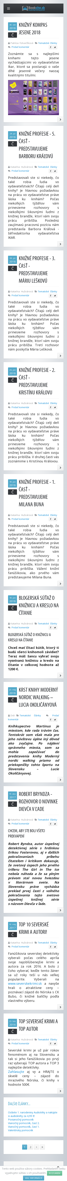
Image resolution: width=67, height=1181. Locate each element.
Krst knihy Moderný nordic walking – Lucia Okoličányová (38, 697)
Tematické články (47, 43)
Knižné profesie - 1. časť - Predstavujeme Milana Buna (37, 493)
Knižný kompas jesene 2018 (33, 28)
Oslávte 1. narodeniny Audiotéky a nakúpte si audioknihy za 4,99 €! (32, 1114)
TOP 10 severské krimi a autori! (34, 928)
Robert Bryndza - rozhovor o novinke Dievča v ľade (38, 801)
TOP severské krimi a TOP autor (38, 1025)
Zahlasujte (16, 1071)
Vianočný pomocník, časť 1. (23, 1126)
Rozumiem (54, 1173)
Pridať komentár (20, 47)
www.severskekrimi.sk (25, 983)
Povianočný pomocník (21, 1119)
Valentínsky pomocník (20, 1130)
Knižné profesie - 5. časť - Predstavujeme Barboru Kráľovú (37, 145)
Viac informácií (33, 1178)
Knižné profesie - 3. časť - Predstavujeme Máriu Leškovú (37, 270)
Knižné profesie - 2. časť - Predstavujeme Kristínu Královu (37, 381)
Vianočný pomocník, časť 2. (23, 1123)
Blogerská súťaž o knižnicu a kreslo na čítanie (39, 605)
